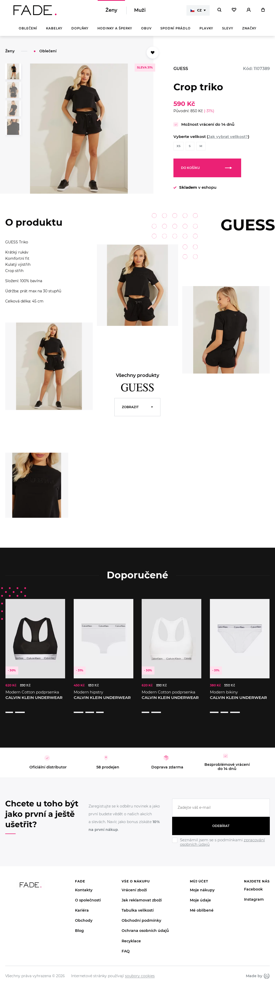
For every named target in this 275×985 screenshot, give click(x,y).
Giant (267, 966)
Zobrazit (130, 407)
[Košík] (263, 10)
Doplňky (80, 28)
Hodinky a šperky (114, 28)
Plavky (206, 28)
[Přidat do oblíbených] (153, 53)
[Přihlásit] (248, 10)
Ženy (111, 10)
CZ (196, 10)
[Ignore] (221, 837)
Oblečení (28, 28)
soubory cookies (140, 966)
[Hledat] (219, 10)
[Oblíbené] (234, 10)
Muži (140, 10)
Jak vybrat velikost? (228, 136)
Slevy (227, 28)
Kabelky (54, 28)
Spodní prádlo (175, 28)
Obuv (146, 28)
